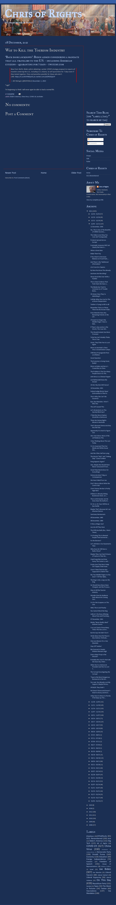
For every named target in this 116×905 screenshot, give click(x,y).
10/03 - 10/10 (95, 728)
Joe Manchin (97, 872)
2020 (90, 805)
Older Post (76, 173)
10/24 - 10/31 (95, 718)
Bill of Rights (102, 843)
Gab (87, 159)
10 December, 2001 (97, 388)
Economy (90, 857)
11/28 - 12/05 (95, 702)
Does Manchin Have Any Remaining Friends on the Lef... (100, 315)
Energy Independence (96, 859)
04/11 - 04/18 (95, 758)
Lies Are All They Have (98, 527)
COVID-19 (33, 97)
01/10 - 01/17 (95, 798)
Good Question (96, 358)
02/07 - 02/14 (95, 784)
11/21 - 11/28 (95, 705)
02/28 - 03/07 (95, 775)
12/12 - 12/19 (95, 221)
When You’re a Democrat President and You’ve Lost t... (100, 667)
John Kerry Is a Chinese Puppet (100, 377)
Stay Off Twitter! (96, 646)
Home (44, 173)
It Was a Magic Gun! (97, 524)
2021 (90, 211)
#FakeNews (90, 836)
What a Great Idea (97, 250)
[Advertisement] (98, 73)
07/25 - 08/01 (95, 735)
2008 (90, 825)
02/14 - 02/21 (95, 781)
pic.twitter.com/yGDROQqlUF (44, 77)
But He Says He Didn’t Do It (99, 633)
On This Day (104, 880)
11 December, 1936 (97, 227)
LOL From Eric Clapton (98, 267)
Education (103, 857)
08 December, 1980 (97, 521)
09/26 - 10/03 (95, 732)
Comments (92, 143)
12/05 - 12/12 (95, 224)
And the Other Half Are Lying (100, 453)
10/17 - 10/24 (95, 722)
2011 (90, 815)
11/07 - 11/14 (95, 712)
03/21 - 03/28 (95, 765)
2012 (90, 812)
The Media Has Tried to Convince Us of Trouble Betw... (99, 289)
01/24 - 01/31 (95, 791)
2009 (90, 822)
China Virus (25, 97)
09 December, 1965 (97, 518)
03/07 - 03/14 (95, 771)
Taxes (96, 886)
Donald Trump (98, 854)
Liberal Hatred (103, 875)
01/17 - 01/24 (95, 794)
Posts (90, 139)
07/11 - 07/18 (95, 738)
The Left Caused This (97, 407)
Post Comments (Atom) (22, 178)
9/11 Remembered (92, 176)
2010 (90, 818)
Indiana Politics (106, 866)
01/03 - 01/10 (95, 801)
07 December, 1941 (97, 619)
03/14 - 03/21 (95, 768)
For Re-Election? (96, 541)
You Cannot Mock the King (99, 611)
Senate (88, 886)
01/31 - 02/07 (95, 788)
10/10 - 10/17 (95, 725)
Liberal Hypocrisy (93, 877)
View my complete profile (94, 200)
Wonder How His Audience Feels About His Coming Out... (99, 597)
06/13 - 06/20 (95, 748)
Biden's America (15, 97)
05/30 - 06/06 (95, 751)
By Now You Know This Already (101, 270)
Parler (88, 161)
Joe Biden (40, 97)
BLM (109, 839)
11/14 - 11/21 (95, 708)
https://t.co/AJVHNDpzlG (24, 77)
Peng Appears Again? (98, 462)
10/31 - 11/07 (95, 715)
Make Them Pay (96, 254)
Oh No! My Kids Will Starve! (100, 385)
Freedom (89, 862)
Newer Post (10, 173)
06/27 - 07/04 (95, 745)
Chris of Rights (43, 13)
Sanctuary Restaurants (98, 514)
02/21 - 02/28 (95, 778)
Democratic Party (104, 852)
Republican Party (99, 884)
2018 (90, 808)
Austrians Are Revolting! (98, 273)
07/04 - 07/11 (95, 742)
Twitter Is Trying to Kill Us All (100, 304)
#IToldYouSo (102, 836)
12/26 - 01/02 (95, 214)
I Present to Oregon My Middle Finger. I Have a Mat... (99, 322)
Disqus (88, 156)
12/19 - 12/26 (95, 217)
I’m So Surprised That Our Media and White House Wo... (99, 448)
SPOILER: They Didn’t (97, 687)
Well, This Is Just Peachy (98, 608)
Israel (91, 869)
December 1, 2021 (39, 81)
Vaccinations (91, 891)
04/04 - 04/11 (95, 761)
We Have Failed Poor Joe (99, 480)
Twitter (104, 889)
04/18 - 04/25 (95, 755)
